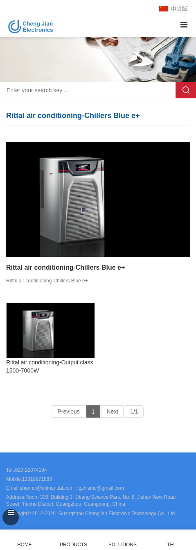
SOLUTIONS (122, 545)
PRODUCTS (73, 545)
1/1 (134, 411)
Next (112, 411)
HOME (24, 540)
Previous (68, 411)
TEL (171, 540)
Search (186, 90)
